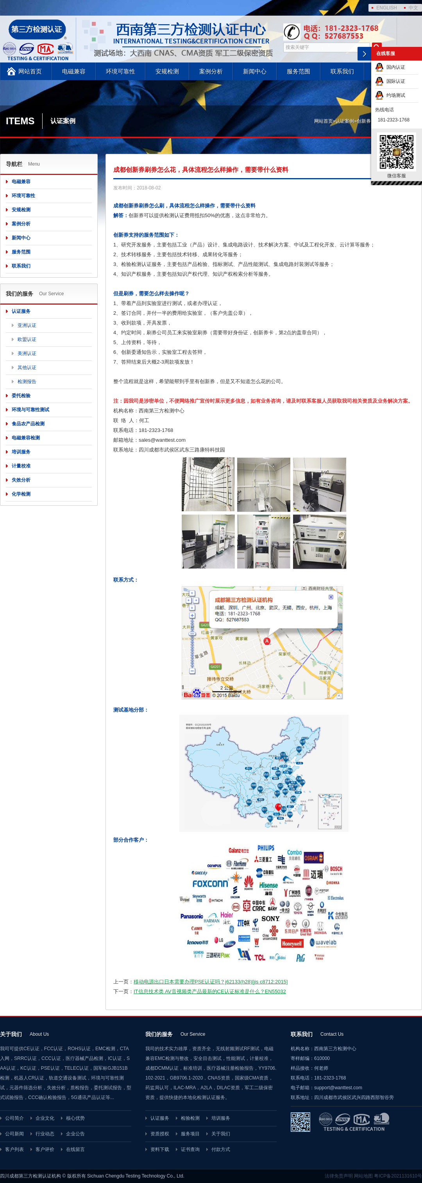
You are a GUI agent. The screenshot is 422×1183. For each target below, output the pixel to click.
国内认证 (390, 67)
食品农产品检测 (28, 423)
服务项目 (190, 1134)
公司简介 (14, 1118)
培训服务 (21, 452)
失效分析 (21, 480)
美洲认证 (27, 353)
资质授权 (159, 1134)
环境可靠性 (120, 71)
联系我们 (342, 71)
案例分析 (211, 71)
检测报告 (27, 381)
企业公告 (75, 1134)
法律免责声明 (339, 1176)
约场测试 (390, 95)
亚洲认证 (27, 325)
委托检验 (21, 395)
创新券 (364, 121)
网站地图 (363, 1176)
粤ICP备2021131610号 (398, 1176)
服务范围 (298, 71)
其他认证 (27, 367)
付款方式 (220, 1149)
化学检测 (21, 494)
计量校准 (21, 466)
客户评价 (45, 1149)
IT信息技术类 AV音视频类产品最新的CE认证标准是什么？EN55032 (210, 991)
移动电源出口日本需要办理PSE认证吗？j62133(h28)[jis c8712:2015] (211, 982)
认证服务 (21, 311)
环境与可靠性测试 (30, 409)
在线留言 (75, 1149)
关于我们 (220, 1134)
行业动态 (45, 1134)
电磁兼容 (74, 71)
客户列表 (14, 1149)
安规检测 (167, 71)
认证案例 (344, 121)
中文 (413, 8)
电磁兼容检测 (26, 438)
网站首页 (30, 71)
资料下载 (159, 1149)
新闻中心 (254, 71)
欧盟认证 (27, 339)
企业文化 (45, 1118)
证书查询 (190, 1149)
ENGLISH (386, 8)
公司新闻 (14, 1134)
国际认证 (390, 81)
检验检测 (190, 1118)
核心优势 (75, 1118)
